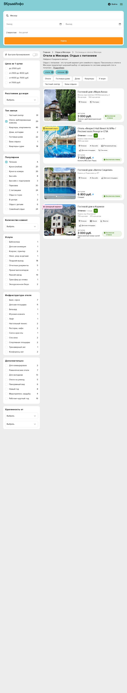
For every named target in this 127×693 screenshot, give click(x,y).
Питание (23, 162)
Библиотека (23, 242)
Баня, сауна (23, 300)
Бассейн (23, 176)
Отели (48, 78)
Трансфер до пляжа (23, 279)
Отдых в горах (23, 195)
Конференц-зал (23, 351)
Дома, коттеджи (23, 132)
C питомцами (23, 190)
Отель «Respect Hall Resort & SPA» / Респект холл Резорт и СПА (97, 130)
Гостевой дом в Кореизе (91, 206)
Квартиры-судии (23, 146)
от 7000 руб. (15, 82)
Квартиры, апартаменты (23, 127)
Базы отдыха (23, 141)
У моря (102, 78)
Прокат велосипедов (23, 270)
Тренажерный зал (23, 347)
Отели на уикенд (23, 379)
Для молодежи (23, 375)
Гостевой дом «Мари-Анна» (93, 91)
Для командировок (23, 365)
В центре (23, 199)
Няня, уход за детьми (23, 256)
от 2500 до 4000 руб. (19, 73)
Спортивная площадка (23, 342)
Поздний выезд (23, 260)
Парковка (23, 185)
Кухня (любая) (23, 166)
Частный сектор (23, 115)
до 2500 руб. (15, 68)
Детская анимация (23, 246)
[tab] (56, 118)
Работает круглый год (23, 398)
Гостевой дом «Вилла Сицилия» (95, 170)
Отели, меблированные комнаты (23, 121)
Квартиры (89, 78)
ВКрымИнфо (13, 4)
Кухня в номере (23, 171)
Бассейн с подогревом (23, 180)
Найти (64, 41)
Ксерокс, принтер (23, 251)
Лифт (23, 318)
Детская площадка (23, 304)
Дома (77, 78)
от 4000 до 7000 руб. (19, 78)
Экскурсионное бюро (23, 284)
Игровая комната (23, 314)
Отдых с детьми (23, 204)
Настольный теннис (23, 323)
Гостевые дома (23, 137)
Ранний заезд (23, 275)
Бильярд (23, 309)
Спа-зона (23, 337)
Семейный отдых (23, 209)
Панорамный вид (23, 384)
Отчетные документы (23, 265)
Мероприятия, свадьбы (23, 393)
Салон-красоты (23, 333)
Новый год (23, 389)
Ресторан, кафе (23, 328)
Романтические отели (23, 370)
